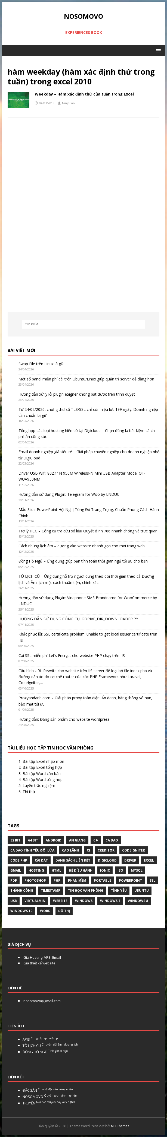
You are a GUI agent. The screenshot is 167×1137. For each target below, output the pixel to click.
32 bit (15, 840)
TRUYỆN (49, 1103)
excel (149, 860)
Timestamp (50, 890)
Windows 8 (138, 900)
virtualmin (34, 900)
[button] (157, 50)
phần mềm (77, 880)
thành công (21, 890)
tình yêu (119, 890)
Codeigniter (133, 850)
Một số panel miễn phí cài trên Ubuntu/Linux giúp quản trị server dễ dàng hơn (86, 379)
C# (95, 840)
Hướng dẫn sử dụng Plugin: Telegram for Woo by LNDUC (68, 494)
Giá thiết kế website (39, 963)
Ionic (105, 870)
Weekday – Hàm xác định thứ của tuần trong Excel (84, 94)
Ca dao (112, 840)
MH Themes (120, 1126)
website (60, 900)
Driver (130, 860)
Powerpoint (130, 880)
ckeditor (106, 850)
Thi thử (29, 791)
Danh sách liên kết (72, 860)
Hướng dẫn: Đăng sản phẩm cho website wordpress (64, 719)
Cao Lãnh (70, 850)
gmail (15, 870)
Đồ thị (64, 911)
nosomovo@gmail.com (42, 1000)
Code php (18, 860)
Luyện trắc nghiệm (39, 785)
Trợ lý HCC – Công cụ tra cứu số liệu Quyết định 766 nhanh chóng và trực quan (87, 530)
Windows (83, 900)
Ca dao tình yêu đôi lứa (32, 850)
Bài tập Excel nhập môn (43, 761)
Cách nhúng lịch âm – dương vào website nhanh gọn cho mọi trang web (81, 545)
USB (13, 900)
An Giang (77, 840)
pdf (13, 880)
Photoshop (35, 880)
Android (53, 840)
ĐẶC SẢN (48, 1090)
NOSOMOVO (50, 1096)
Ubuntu (141, 890)
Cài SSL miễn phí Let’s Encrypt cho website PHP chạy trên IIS (71, 655)
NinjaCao (68, 103)
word (45, 911)
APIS (41, 1039)
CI (88, 850)
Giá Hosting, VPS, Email (42, 957)
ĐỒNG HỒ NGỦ (45, 1051)
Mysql (137, 870)
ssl (152, 880)
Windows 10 (21, 911)
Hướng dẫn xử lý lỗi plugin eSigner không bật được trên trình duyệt (76, 394)
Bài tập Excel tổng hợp (42, 767)
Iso (120, 870)
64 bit (33, 840)
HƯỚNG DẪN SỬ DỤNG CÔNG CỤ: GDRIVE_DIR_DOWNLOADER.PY (78, 618)
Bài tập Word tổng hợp (43, 779)
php (57, 880)
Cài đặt (41, 860)
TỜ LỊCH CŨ (50, 1045)
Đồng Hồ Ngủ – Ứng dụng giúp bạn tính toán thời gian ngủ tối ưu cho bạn (83, 561)
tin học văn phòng (85, 890)
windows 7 (110, 900)
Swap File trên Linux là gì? (40, 363)
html (56, 870)
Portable (102, 880)
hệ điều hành (80, 870)
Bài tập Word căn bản (42, 773)
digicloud (107, 860)
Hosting (36, 870)
